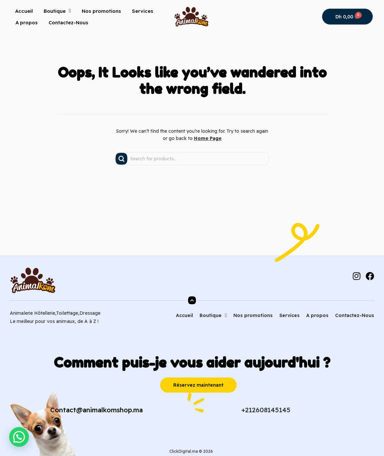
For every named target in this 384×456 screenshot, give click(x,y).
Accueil (24, 11)
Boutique (57, 11)
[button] (20, 436)
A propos (26, 22)
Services (142, 11)
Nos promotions (101, 11)
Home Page (208, 138)
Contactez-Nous (68, 22)
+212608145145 (265, 410)
